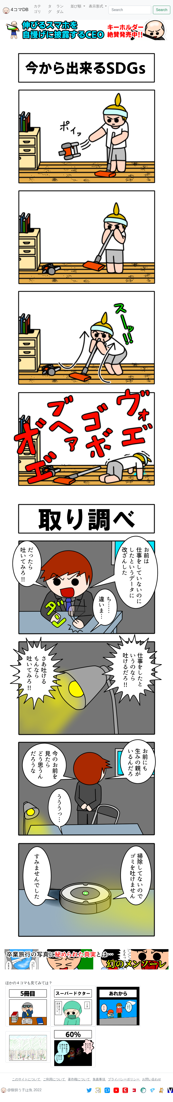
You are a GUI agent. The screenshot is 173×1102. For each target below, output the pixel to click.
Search (161, 10)
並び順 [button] (76, 6)
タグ (50, 9)
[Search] (130, 10)
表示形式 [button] (96, 6)
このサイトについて (26, 1079)
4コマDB (15, 10)
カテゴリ (37, 9)
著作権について (79, 1079)
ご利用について (54, 1079)
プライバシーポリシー (124, 1079)
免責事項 (99, 1079)
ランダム (60, 9)
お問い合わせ (151, 1079)
